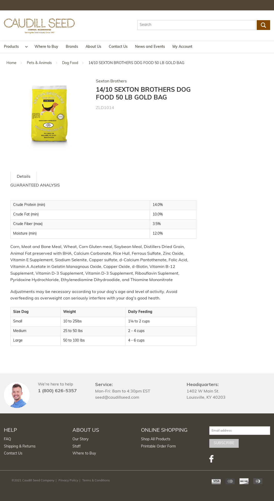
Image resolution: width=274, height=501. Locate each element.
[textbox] (196, 25)
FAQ (7, 439)
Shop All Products (155, 439)
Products (11, 47)
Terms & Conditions (96, 480)
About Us (93, 47)
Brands (72, 47)
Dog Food (70, 63)
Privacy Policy (68, 480)
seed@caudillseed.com (117, 398)
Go (263, 25)
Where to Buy (46, 47)
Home (11, 63)
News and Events (150, 47)
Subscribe (224, 443)
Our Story (80, 439)
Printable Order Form (158, 447)
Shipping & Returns (20, 447)
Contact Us (118, 47)
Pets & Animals (39, 63)
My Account (182, 47)
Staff (76, 447)
